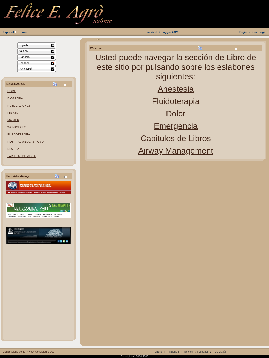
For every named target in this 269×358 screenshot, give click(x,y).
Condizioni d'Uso (44, 351)
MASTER (13, 120)
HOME (11, 91)
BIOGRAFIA (15, 98)
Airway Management (175, 150)
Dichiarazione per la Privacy (18, 351)
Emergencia (176, 126)
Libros (22, 32)
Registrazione (248, 32)
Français (188, 351)
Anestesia (176, 88)
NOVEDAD (14, 148)
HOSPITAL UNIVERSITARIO (25, 141)
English (159, 351)
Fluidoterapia (176, 101)
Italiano (173, 351)
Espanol (8, 32)
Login (262, 32)
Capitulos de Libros (176, 138)
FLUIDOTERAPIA (18, 134)
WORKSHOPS (16, 127)
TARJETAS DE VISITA (21, 156)
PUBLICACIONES (18, 105)
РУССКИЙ (220, 351)
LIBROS (12, 112)
